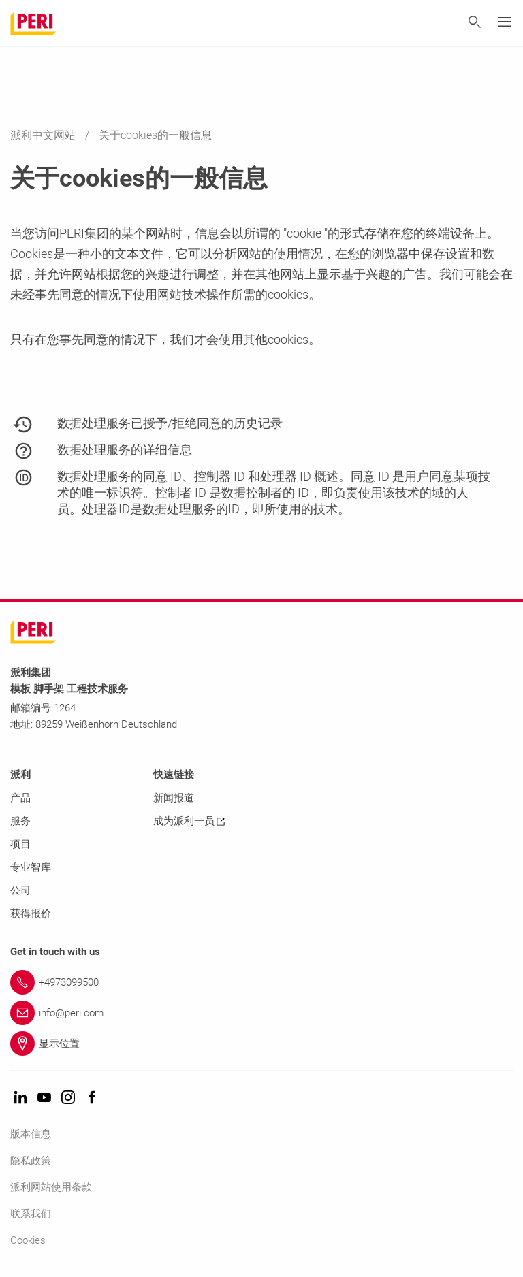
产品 (20, 798)
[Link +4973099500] (261, 982)
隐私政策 (30, 1160)
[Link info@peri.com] (261, 1013)
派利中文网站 (44, 135)
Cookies (28, 1240)
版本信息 (30, 1134)
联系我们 (30, 1214)
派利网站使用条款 (51, 1187)
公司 (20, 890)
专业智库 (30, 867)
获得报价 (30, 913)
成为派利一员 (189, 821)
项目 (20, 844)
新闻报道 (173, 798)
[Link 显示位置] (261, 1043)
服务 (20, 821)
